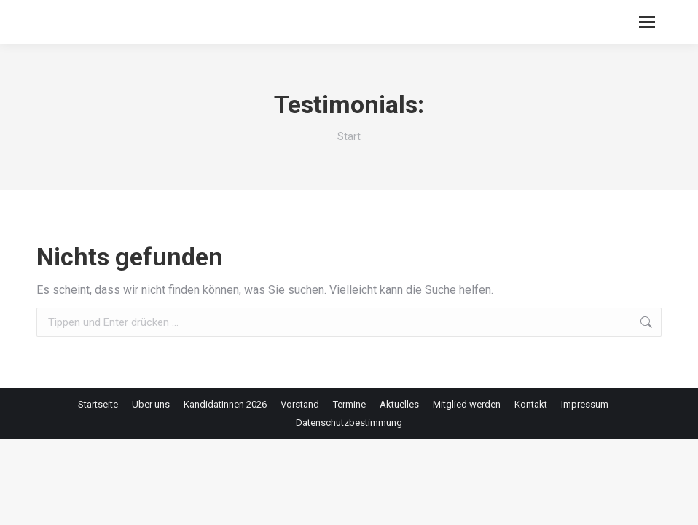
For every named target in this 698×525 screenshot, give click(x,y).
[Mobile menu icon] (647, 21)
